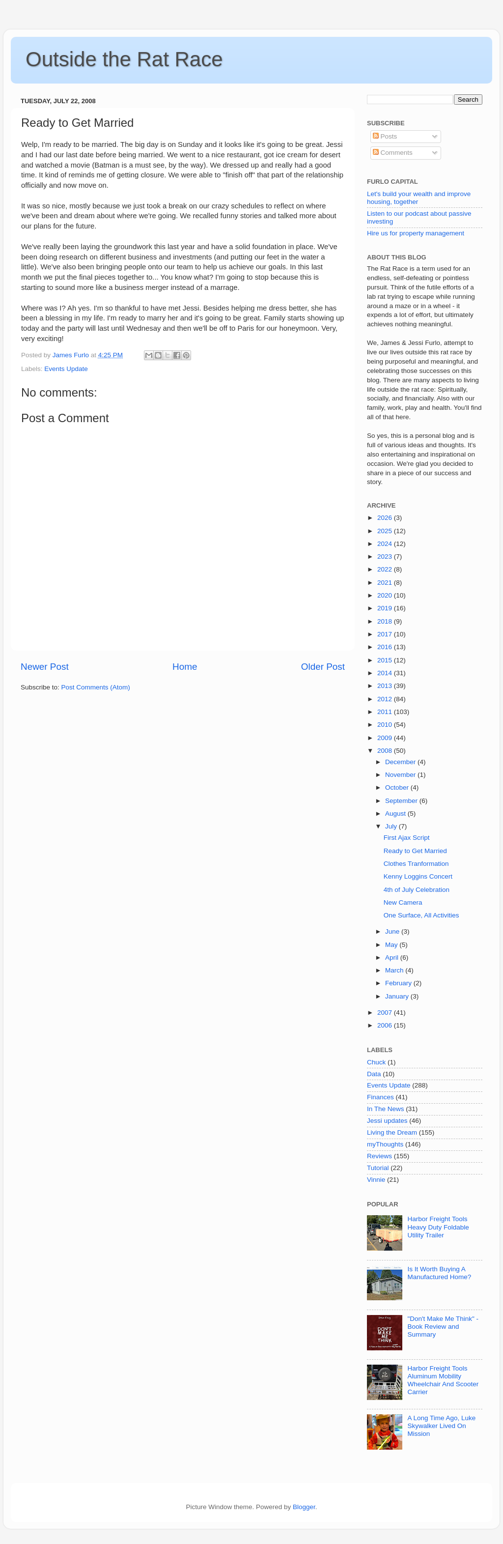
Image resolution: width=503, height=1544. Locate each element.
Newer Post (45, 666)
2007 (385, 1012)
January (398, 996)
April (392, 957)
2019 (385, 608)
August (396, 813)
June (393, 931)
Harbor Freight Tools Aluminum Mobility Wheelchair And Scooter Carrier (442, 1380)
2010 (385, 724)
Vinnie (376, 1179)
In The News (385, 1109)
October (398, 787)
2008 (385, 750)
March (395, 970)
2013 (385, 685)
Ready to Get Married (415, 851)
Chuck (376, 1062)
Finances (380, 1097)
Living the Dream (392, 1132)
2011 (385, 711)
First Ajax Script (407, 837)
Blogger (304, 1507)
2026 (385, 517)
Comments (393, 152)
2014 (385, 673)
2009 (385, 738)
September (402, 800)
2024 (385, 543)
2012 (385, 699)
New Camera (403, 902)
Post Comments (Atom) (95, 687)
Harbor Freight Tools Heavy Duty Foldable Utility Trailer (438, 1226)
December (401, 762)
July (392, 826)
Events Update (66, 368)
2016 (385, 647)
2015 (385, 660)
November (401, 774)
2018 (385, 621)
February (399, 983)
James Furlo (72, 355)
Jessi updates (387, 1120)
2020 (385, 595)
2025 (385, 531)
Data (374, 1074)
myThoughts (385, 1144)
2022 (385, 569)
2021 (385, 582)
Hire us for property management (415, 233)
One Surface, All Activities (421, 915)
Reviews (379, 1156)
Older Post (323, 666)
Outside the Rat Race (124, 59)
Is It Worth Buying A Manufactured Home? (439, 1273)
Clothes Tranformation (416, 863)
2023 (385, 556)
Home (184, 666)
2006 (385, 1025)
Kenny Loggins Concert (418, 876)
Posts (385, 136)
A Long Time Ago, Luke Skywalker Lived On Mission (441, 1425)
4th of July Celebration (416, 889)
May (392, 944)
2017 (385, 634)
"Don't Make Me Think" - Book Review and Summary (442, 1326)
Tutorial (378, 1168)
